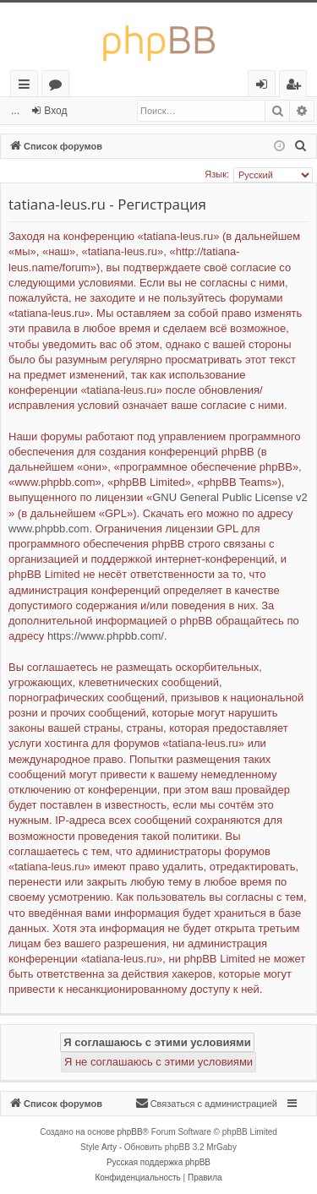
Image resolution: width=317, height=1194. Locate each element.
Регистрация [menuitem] (297, 86)
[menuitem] (301, 146)
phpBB (130, 1132)
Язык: (217, 174)
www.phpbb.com (48, 528)
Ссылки (27, 86)
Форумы (58, 86)
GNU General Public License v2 (230, 497)
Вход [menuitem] (265, 86)
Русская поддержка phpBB (158, 1162)
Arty (109, 1147)
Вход (55, 111)
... (15, 111)
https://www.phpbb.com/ (105, 636)
